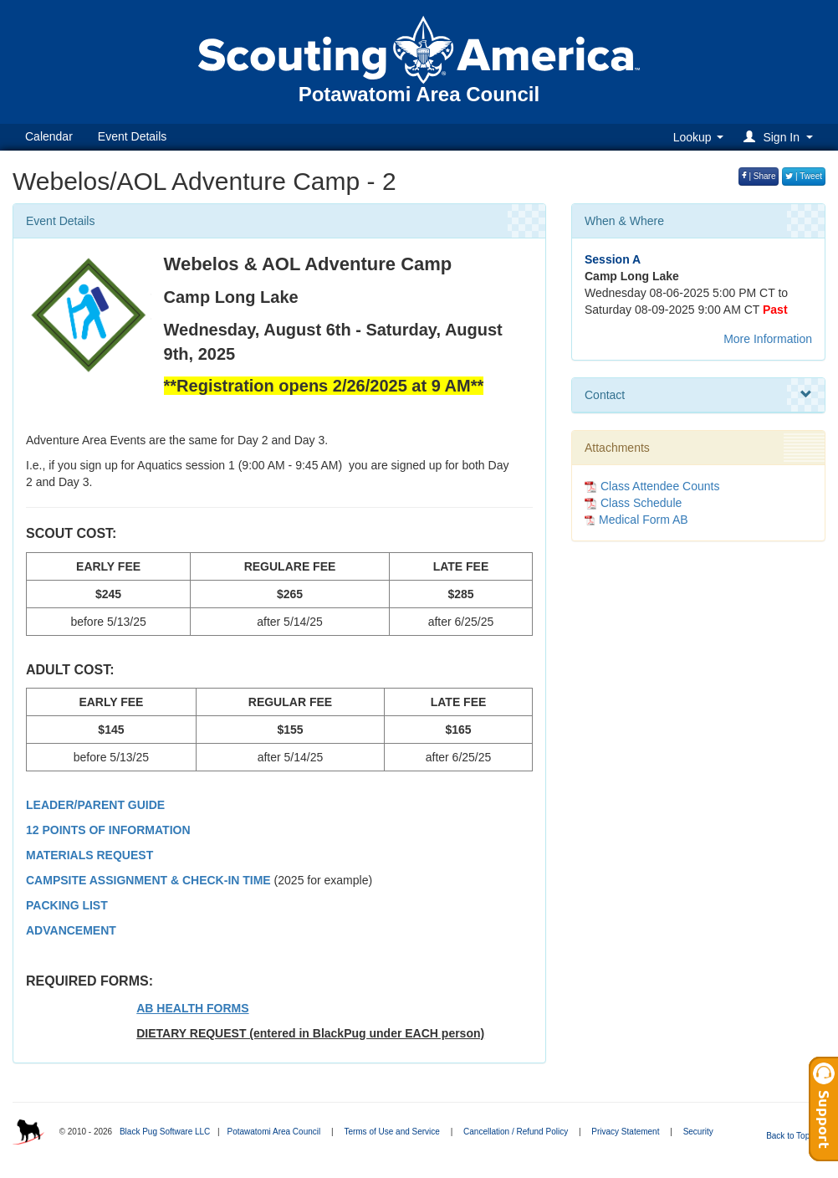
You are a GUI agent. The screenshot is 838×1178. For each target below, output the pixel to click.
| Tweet (803, 176)
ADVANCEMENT (71, 930)
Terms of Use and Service (392, 1131)
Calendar (49, 136)
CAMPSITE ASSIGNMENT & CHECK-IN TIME (148, 880)
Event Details (132, 136)
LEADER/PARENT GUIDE (95, 805)
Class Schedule (633, 503)
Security (698, 1131)
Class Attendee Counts (652, 486)
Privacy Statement (625, 1131)
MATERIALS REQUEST (89, 855)
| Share (759, 176)
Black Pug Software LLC (165, 1131)
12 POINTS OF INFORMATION (108, 830)
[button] (780, 137)
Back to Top (793, 1135)
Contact (698, 395)
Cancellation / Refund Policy (515, 1131)
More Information (767, 339)
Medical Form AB (643, 519)
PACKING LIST (67, 905)
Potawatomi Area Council (273, 1131)
